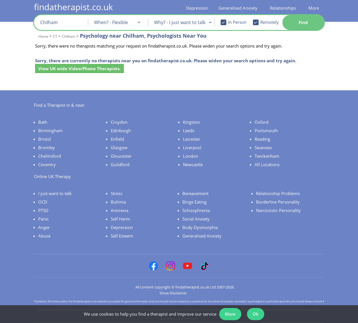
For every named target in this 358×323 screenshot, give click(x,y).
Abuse (44, 236)
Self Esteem (122, 236)
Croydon (119, 122)
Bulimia (118, 202)
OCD (42, 202)
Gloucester (121, 156)
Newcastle (193, 164)
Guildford (120, 164)
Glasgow (119, 147)
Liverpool (192, 147)
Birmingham (50, 130)
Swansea (263, 147)
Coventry (47, 164)
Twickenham (267, 156)
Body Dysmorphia (200, 227)
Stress (116, 193)
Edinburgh (121, 130)
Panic (43, 219)
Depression (197, 8)
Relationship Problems (278, 193)
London (190, 156)
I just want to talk (55, 193)
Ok (256, 314)
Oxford (261, 122)
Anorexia (119, 210)
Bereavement (195, 193)
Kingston (191, 122)
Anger (44, 227)
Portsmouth (266, 130)
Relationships (283, 8)
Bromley (46, 147)
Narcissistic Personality (278, 210)
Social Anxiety (196, 219)
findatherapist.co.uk (73, 7)
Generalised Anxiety (237, 8)
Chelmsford (49, 156)
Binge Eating (194, 202)
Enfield (117, 139)
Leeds (188, 130)
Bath (42, 122)
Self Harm (120, 219)
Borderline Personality (278, 202)
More (313, 8)
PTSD (43, 210)
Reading (262, 139)
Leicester (191, 139)
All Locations (267, 164)
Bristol (44, 139)
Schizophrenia (196, 210)
